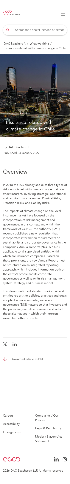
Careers (8, 415)
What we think (39, 43)
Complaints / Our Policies (46, 417)
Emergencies (12, 432)
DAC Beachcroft (15, 43)
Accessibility (11, 424)
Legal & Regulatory (48, 428)
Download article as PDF (27, 359)
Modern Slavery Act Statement (48, 438)
